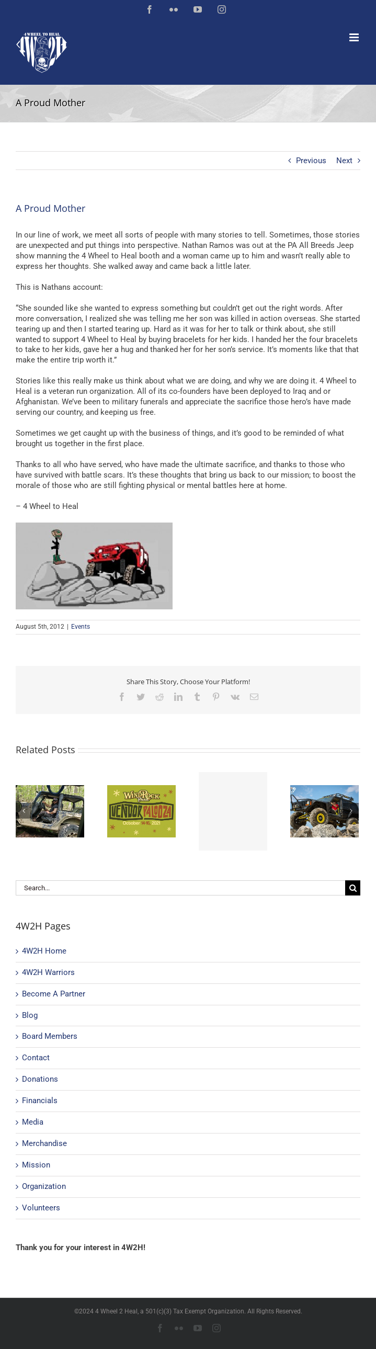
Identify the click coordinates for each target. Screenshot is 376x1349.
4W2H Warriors (48, 972)
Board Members (49, 1036)
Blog (30, 1015)
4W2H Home (44, 951)
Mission (36, 1165)
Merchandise (44, 1143)
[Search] (352, 887)
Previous (311, 160)
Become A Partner (53, 994)
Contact (36, 1057)
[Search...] (180, 887)
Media (32, 1122)
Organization (44, 1186)
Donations (40, 1079)
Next (344, 160)
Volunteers (41, 1207)
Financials (40, 1100)
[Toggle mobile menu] (354, 37)
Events (80, 626)
